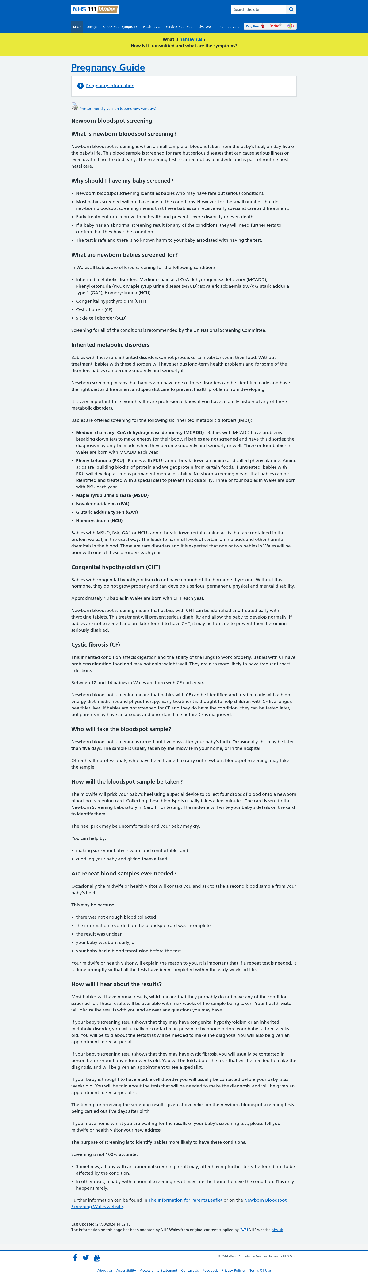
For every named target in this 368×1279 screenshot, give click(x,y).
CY (77, 27)
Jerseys (92, 27)
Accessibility (126, 1270)
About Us (105, 1270)
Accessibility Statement (158, 1270)
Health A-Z (151, 27)
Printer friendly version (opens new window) (113, 108)
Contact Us (190, 1270)
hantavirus (191, 39)
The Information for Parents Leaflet (185, 1200)
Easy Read (255, 26)
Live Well (206, 27)
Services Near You (179, 27)
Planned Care (229, 27)
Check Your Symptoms (120, 27)
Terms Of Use (260, 1270)
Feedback (210, 1270)
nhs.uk (277, 1229)
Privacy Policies (234, 1270)
